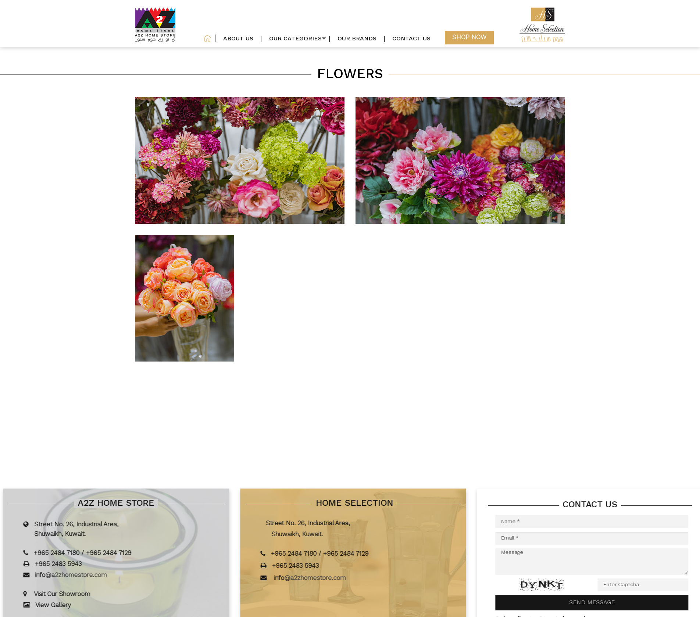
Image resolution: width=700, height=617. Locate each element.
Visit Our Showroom (72, 594)
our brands (357, 39)
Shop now (469, 38)
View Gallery (64, 605)
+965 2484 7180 (67, 553)
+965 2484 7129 (119, 553)
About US (238, 39)
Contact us (411, 39)
